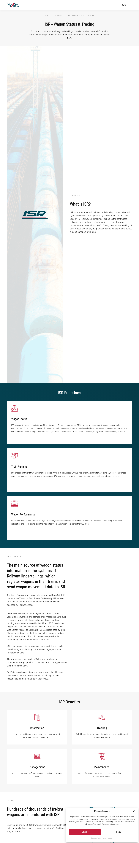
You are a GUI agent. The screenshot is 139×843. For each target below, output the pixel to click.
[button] (133, 811)
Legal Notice (107, 838)
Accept (85, 832)
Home (47, 16)
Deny (118, 832)
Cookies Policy (96, 838)
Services (59, 16)
